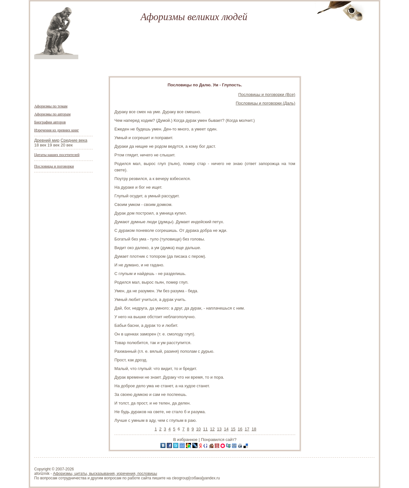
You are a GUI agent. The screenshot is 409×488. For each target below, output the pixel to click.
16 (240, 429)
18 (253, 429)
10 (198, 429)
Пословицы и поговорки (54, 166)
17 (247, 429)
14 (226, 429)
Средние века (74, 140)
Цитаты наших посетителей (57, 155)
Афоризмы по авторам (52, 114)
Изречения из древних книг (56, 130)
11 (205, 429)
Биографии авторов (50, 122)
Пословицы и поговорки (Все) (266, 94)
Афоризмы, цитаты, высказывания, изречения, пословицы (105, 473)
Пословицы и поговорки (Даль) (265, 103)
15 (233, 429)
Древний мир (46, 140)
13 (219, 429)
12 (212, 429)
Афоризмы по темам (50, 106)
